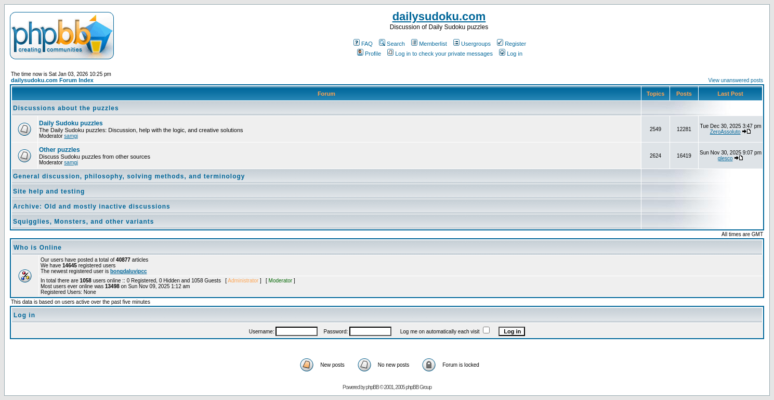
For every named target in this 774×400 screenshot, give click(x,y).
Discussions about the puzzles (66, 108)
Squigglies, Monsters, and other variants (83, 221)
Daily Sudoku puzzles (71, 123)
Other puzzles (59, 149)
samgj (71, 136)
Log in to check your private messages (440, 53)
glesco (725, 158)
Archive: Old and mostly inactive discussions (91, 206)
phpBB (372, 387)
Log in (510, 53)
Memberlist (429, 44)
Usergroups (472, 44)
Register (511, 44)
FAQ (363, 44)
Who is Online (38, 247)
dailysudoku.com (439, 16)
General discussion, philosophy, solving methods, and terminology (129, 176)
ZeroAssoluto (725, 132)
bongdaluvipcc (128, 271)
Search (392, 44)
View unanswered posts (736, 80)
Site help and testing (49, 191)
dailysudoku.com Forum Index (52, 80)
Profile (369, 53)
